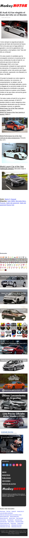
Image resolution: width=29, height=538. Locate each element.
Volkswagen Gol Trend (5, 526)
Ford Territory (3, 519)
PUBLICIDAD (6, 478)
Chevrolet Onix (3, 521)
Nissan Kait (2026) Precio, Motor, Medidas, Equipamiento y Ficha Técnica (13, 294)
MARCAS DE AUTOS (9, 484)
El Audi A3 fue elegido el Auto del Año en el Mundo (13, 13)
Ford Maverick (10, 519)
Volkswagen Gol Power (16, 525)
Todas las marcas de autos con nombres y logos (10, 514)
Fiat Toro (8, 511)
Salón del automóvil (12, 203)
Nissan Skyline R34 (14, 516)
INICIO (4, 472)
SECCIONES (6, 481)
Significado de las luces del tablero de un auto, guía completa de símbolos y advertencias (13, 260)
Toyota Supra (20, 523)
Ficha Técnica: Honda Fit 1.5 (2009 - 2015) (13, 360)
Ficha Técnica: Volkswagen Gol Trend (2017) (14, 343)
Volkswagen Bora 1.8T (5, 525)
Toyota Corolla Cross (4, 523)
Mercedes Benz (21, 201)
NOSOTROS (6, 475)
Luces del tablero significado (6, 513)
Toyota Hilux (13, 523)
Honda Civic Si (20, 511)
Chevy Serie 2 (11, 521)
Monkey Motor (12, 531)
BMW (13, 201)
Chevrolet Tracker (19, 521)
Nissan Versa (12, 518)
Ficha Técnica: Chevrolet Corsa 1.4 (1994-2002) (13, 310)
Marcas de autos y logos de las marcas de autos (13, 327)
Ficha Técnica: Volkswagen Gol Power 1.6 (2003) (13, 277)
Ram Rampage (19, 518)
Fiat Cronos (2, 511)
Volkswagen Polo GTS (16, 526)
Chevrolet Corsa (18, 519)
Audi (9, 201)
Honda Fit (14, 511)
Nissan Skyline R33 (4, 516)
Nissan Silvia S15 (4, 518)
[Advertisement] (14, 236)
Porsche (2, 203)
